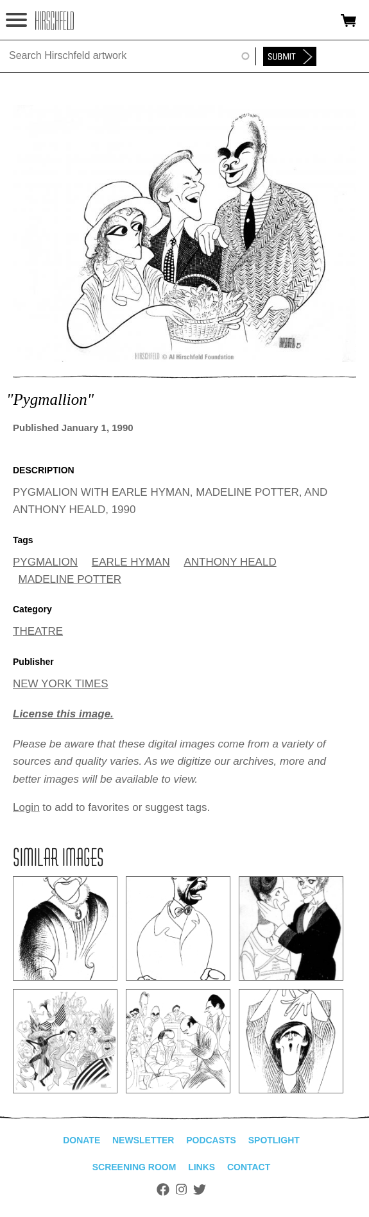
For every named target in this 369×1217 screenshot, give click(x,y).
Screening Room (134, 1167)
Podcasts (211, 1140)
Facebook (163, 1189)
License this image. (63, 714)
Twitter (199, 1189)
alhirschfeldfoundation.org (54, 20)
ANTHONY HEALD (230, 562)
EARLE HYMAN (131, 562)
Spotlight (274, 1140)
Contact (248, 1167)
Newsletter (143, 1140)
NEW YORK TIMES (60, 684)
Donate (81, 1140)
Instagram (181, 1189)
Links (201, 1167)
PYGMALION (45, 562)
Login (26, 807)
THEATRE (38, 631)
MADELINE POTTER (70, 579)
